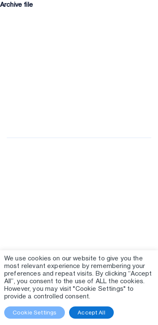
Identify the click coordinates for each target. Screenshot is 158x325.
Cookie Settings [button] (34, 312)
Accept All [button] (91, 312)
